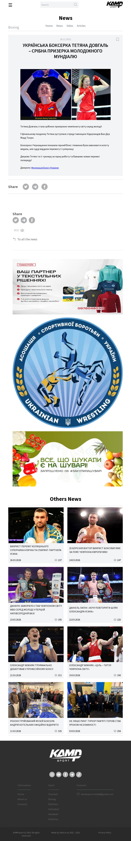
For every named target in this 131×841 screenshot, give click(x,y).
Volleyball (53, 809)
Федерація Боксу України (45, 167)
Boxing (52, 799)
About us (22, 799)
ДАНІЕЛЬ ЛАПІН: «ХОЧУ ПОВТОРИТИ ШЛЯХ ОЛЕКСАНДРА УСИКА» (93, 609)
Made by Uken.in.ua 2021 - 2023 (65, 832)
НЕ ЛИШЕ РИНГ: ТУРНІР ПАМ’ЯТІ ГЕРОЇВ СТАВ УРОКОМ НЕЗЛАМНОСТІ (95, 722)
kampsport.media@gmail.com (97, 794)
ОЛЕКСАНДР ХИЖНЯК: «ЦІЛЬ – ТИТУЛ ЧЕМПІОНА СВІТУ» (90, 667)
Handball (53, 814)
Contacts (22, 804)
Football (53, 794)
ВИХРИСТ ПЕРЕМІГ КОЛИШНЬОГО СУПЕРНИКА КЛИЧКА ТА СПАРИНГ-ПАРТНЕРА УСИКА (35, 550)
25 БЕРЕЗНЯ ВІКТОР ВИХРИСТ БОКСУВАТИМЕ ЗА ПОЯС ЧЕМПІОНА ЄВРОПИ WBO (95, 550)
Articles (81, 26)
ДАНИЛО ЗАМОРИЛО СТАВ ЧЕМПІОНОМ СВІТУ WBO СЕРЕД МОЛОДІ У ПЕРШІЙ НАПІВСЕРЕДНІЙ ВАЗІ (36, 609)
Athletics (53, 819)
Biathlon (53, 804)
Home (49, 26)
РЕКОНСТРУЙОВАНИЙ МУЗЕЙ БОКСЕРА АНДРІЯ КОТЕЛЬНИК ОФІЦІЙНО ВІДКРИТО (34, 722)
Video (70, 26)
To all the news (27, 239)
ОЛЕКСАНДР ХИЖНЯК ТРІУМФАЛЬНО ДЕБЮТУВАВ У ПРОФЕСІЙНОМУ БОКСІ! (31, 667)
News (59, 26)
